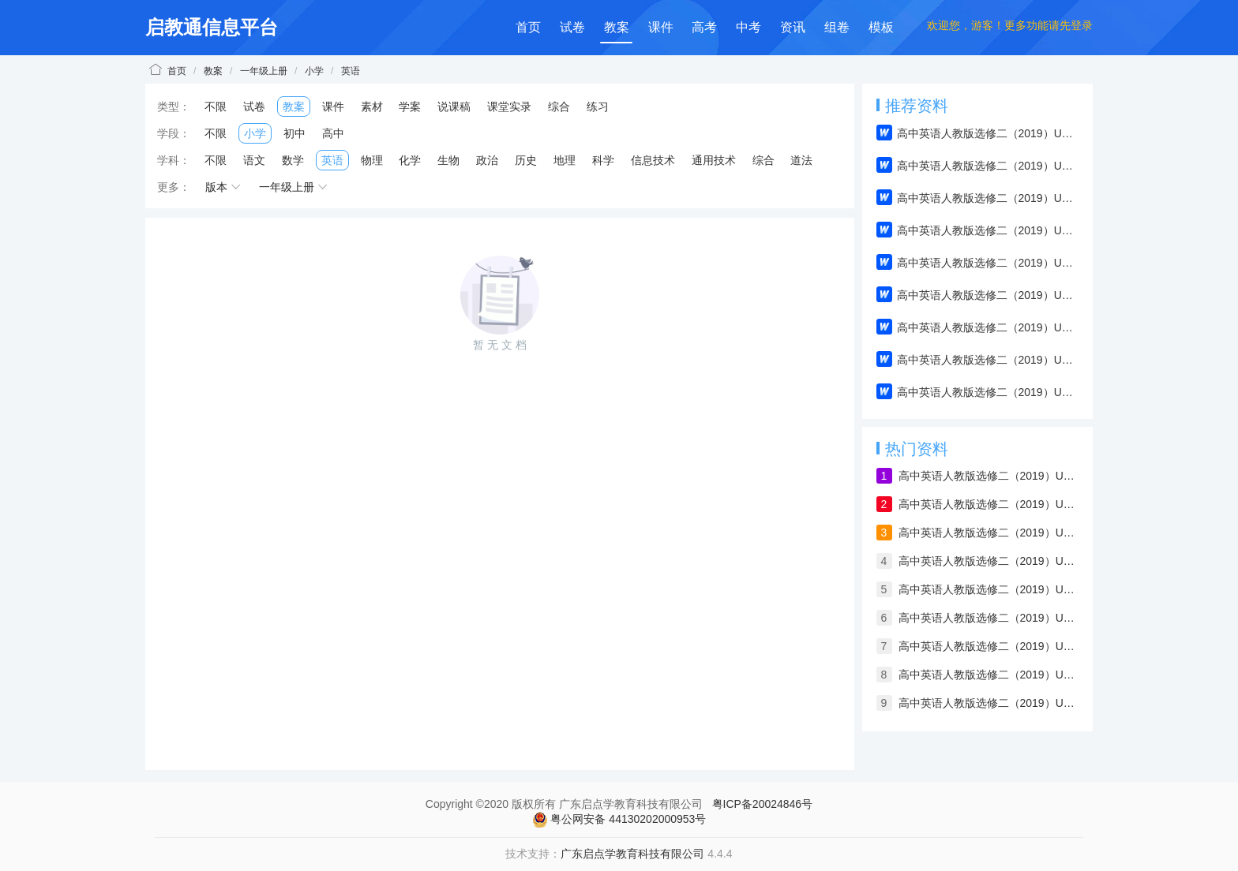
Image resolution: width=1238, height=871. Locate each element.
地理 (564, 160)
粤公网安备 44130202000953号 (619, 820)
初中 (294, 133)
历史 (526, 160)
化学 (410, 160)
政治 (487, 160)
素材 (372, 106)
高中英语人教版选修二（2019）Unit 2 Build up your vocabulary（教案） (988, 617)
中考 (748, 27)
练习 (598, 106)
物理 (372, 160)
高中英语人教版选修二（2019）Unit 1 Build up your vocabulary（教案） (988, 475)
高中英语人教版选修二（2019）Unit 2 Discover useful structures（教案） (988, 589)
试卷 (572, 27)
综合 (559, 106)
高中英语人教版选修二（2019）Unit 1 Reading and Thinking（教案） (988, 703)
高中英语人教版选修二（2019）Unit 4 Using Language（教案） (988, 504)
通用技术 (714, 160)
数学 (293, 160)
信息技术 (653, 160)
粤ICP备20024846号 (762, 804)
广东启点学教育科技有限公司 (632, 853)
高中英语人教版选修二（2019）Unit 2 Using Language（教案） (988, 532)
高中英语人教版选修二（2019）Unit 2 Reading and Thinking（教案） (988, 561)
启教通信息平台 (211, 27)
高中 (333, 133)
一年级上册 (263, 71)
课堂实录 (509, 106)
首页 (528, 27)
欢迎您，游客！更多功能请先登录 (1010, 25)
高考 (704, 27)
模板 (881, 27)
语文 (254, 160)
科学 (603, 160)
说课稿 (454, 106)
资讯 (792, 27)
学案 (410, 106)
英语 (350, 71)
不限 (215, 106)
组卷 (837, 27)
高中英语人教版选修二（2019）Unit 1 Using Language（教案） (988, 674)
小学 (314, 71)
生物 (448, 160)
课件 (660, 27)
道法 (801, 160)
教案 (616, 27)
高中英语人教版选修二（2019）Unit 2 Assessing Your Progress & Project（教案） (988, 646)
